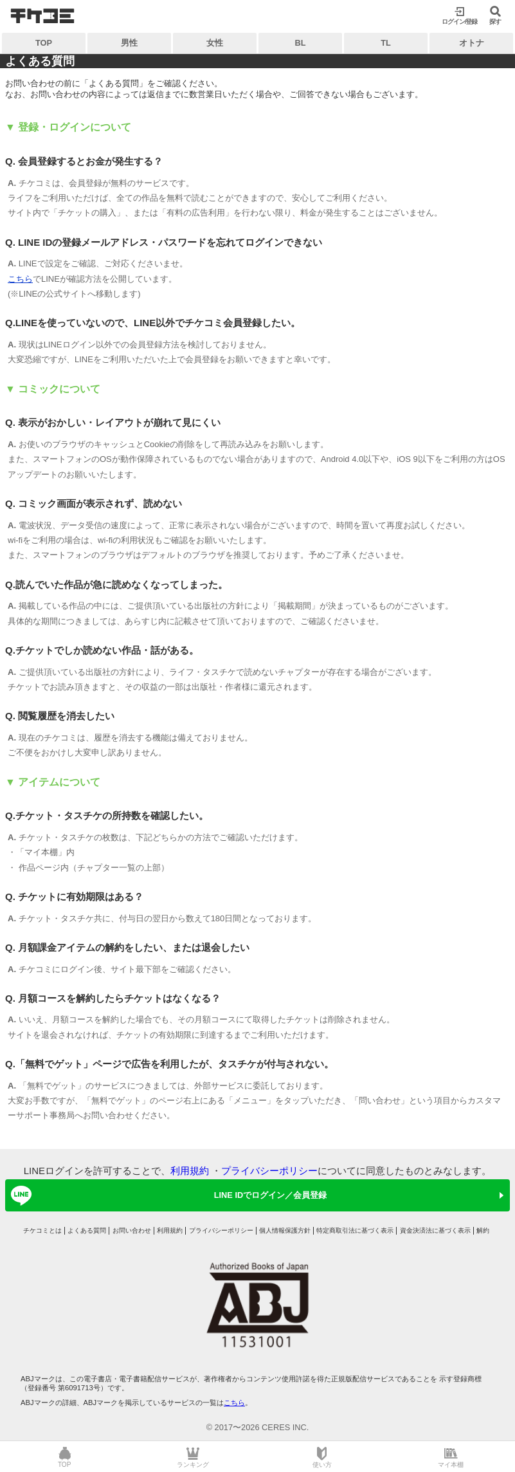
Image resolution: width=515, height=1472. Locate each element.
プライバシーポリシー (269, 1170)
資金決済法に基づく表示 (435, 1230)
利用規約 (189, 1170)
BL (299, 43)
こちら (20, 279)
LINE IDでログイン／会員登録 (166, 1195)
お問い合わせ (132, 1230)
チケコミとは (42, 1230)
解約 (482, 1230)
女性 (214, 43)
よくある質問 (87, 1230)
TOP (43, 43)
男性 (129, 43)
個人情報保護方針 (285, 1230)
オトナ (471, 43)
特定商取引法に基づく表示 (354, 1230)
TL (386, 43)
